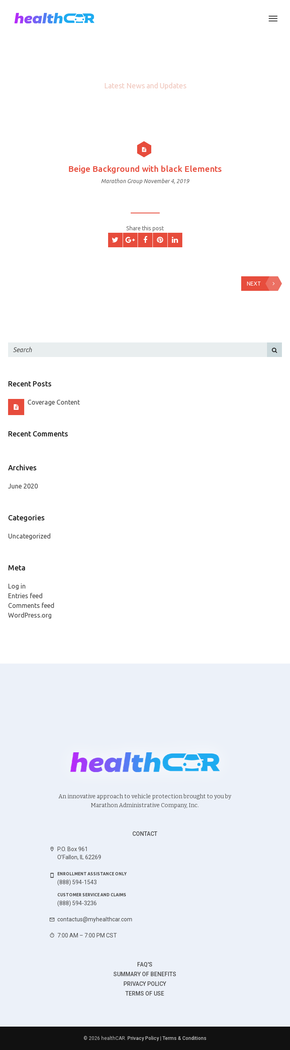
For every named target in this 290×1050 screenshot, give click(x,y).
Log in (17, 586)
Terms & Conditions (185, 1038)
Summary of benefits (144, 974)
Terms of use (144, 993)
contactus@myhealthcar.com (94, 919)
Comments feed (31, 605)
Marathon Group (122, 181)
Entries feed (25, 595)
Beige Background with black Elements (145, 168)
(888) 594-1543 (77, 882)
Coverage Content (53, 402)
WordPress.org (30, 615)
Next (262, 283)
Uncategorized (29, 536)
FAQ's (144, 964)
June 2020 (23, 486)
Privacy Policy (144, 984)
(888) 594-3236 (77, 903)
